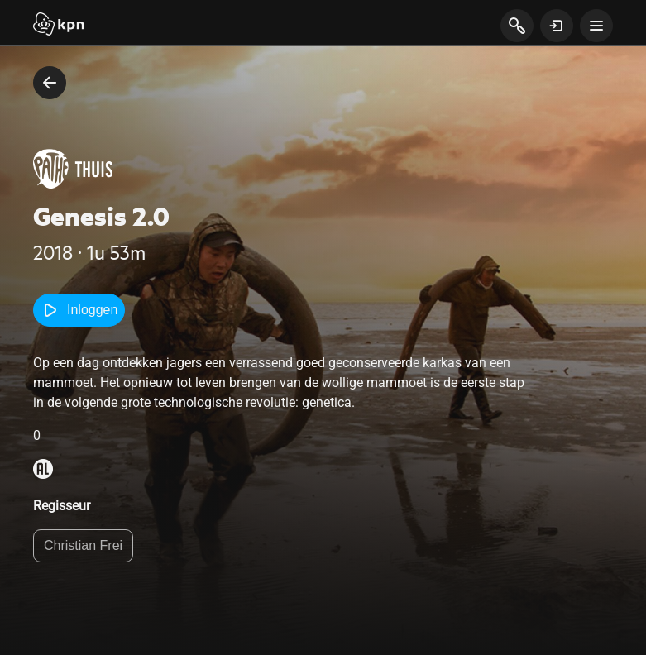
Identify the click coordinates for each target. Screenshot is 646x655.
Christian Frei (83, 545)
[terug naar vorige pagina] (49, 82)
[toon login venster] (556, 25)
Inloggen (79, 310)
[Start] (59, 25)
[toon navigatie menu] (596, 25)
